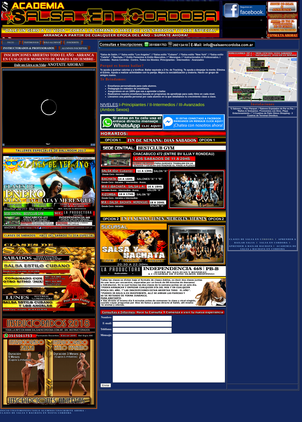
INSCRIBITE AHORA (71, 410)
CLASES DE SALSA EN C (251, 239)
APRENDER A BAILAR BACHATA (251, 246)
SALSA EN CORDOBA (274, 242)
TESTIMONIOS (21, 410)
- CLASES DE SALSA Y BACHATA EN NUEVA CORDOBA (43, 411)
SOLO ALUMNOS (44, 410)
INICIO (5, 410)
